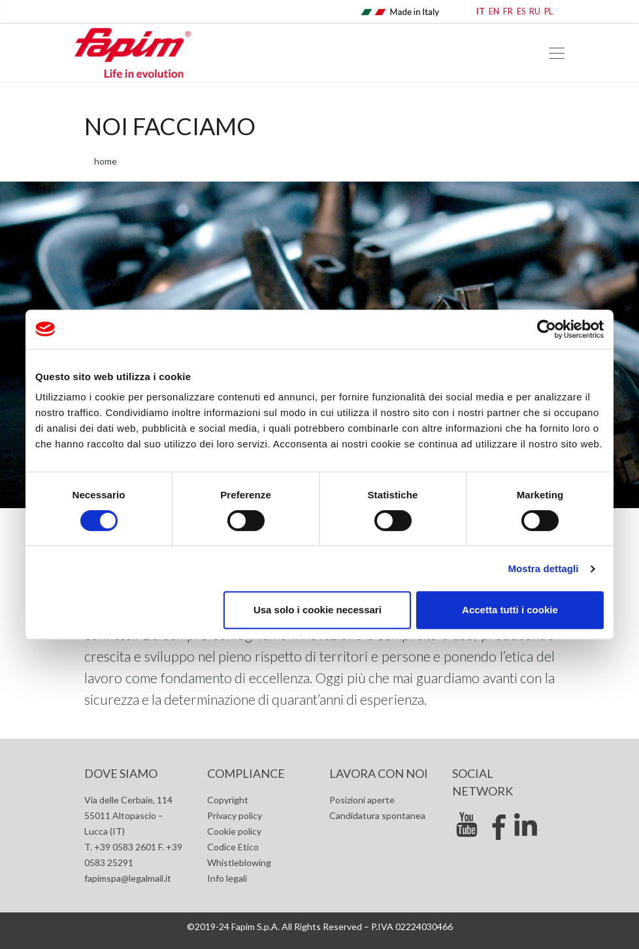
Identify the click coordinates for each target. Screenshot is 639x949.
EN (494, 11)
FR (508, 11)
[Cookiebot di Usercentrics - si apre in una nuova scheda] (546, 329)
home (105, 161)
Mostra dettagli (543, 568)
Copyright (227, 799)
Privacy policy (234, 815)
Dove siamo (120, 773)
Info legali (227, 878)
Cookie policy (234, 831)
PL (548, 11)
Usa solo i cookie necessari (318, 609)
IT (480, 11)
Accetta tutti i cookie (510, 609)
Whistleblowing (239, 862)
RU (534, 11)
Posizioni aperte (362, 799)
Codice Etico (233, 846)
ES (521, 11)
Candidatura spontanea (377, 815)
